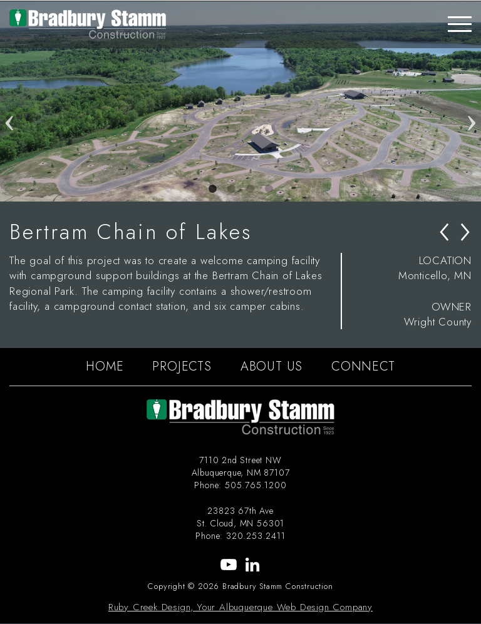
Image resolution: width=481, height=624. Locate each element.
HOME (104, 366)
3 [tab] (250, 189)
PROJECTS (181, 366)
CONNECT (363, 366)
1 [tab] (212, 189)
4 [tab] (268, 189)
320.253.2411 (256, 535)
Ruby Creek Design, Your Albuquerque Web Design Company (240, 607)
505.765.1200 (256, 485)
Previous (9, 101)
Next (471, 101)
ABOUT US (271, 366)
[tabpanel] (240, 101)
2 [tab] (231, 189)
